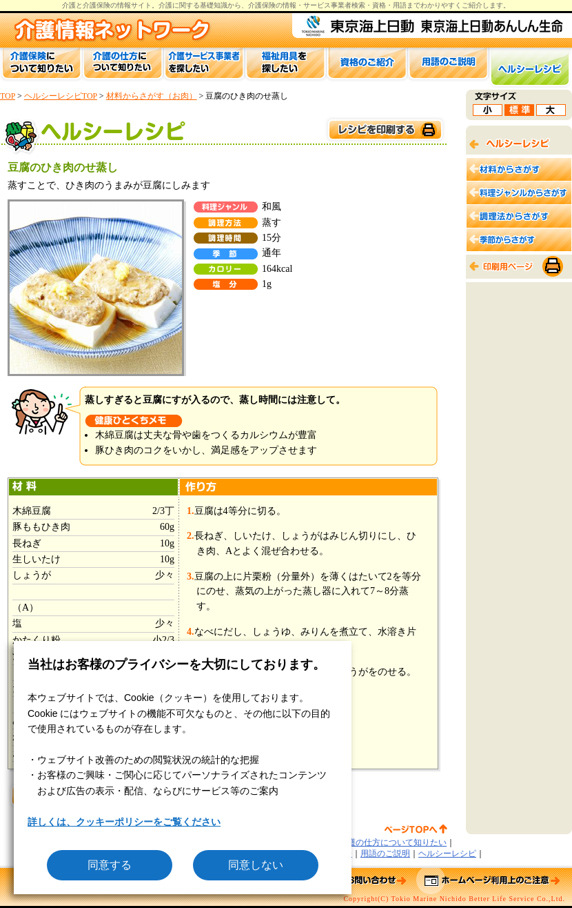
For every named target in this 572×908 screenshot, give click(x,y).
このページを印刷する (384, 130)
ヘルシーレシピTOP (60, 96)
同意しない (255, 865)
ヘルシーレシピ (447, 853)
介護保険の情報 (272, 5)
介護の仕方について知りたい (393, 842)
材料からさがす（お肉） (151, 96)
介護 (165, 5)
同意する (110, 865)
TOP (7, 96)
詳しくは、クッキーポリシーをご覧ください (124, 821)
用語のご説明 (385, 853)
